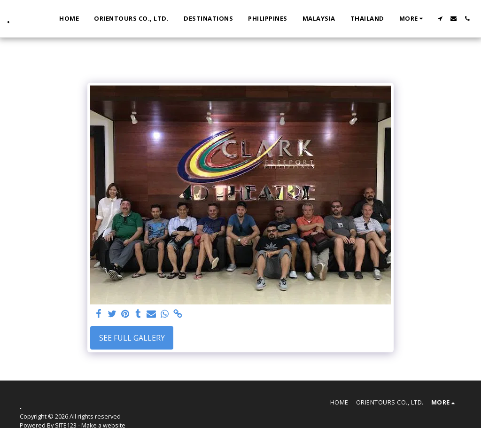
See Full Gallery (132, 338)
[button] (440, 19)
